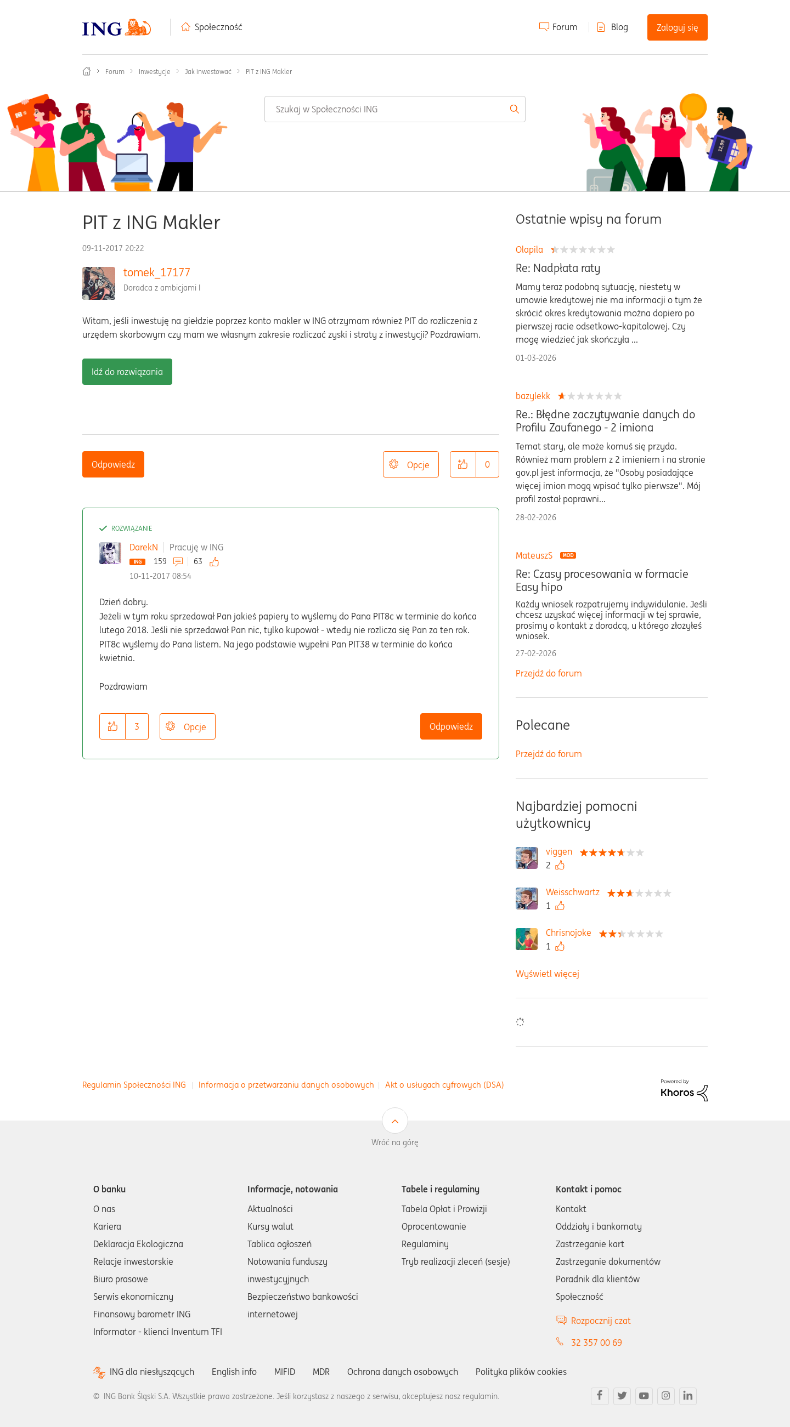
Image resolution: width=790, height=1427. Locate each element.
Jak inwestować (208, 71)
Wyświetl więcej (547, 973)
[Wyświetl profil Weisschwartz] (575, 891)
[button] (463, 464)
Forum (565, 26)
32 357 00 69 (596, 1342)
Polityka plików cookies (521, 1371)
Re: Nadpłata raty (558, 268)
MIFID (284, 1371)
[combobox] (394, 109)
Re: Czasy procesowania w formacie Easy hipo (602, 580)
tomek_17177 (156, 272)
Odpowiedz (113, 464)
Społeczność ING (86, 71)
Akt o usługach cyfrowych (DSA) (444, 1084)
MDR (321, 1371)
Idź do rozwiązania (127, 371)
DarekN (143, 547)
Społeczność (218, 26)
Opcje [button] (418, 464)
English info (234, 1371)
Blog (619, 26)
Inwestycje (155, 71)
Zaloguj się (677, 27)
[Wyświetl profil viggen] (562, 851)
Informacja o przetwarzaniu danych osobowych (286, 1084)
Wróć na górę (395, 1142)
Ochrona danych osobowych (402, 1371)
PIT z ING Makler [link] (269, 71)
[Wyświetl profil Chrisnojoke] (571, 932)
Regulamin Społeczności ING (134, 1084)
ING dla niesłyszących (152, 1372)
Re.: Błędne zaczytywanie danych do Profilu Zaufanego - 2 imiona (605, 421)
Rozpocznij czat (601, 1320)
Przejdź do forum (549, 673)
